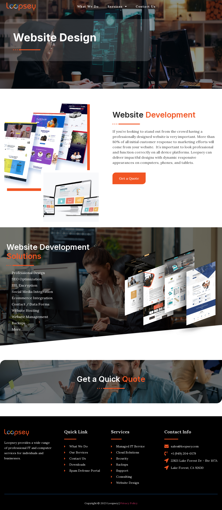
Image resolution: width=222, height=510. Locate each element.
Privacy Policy (128, 503)
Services (117, 6)
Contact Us (145, 6)
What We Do (88, 6)
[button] (122, 178)
